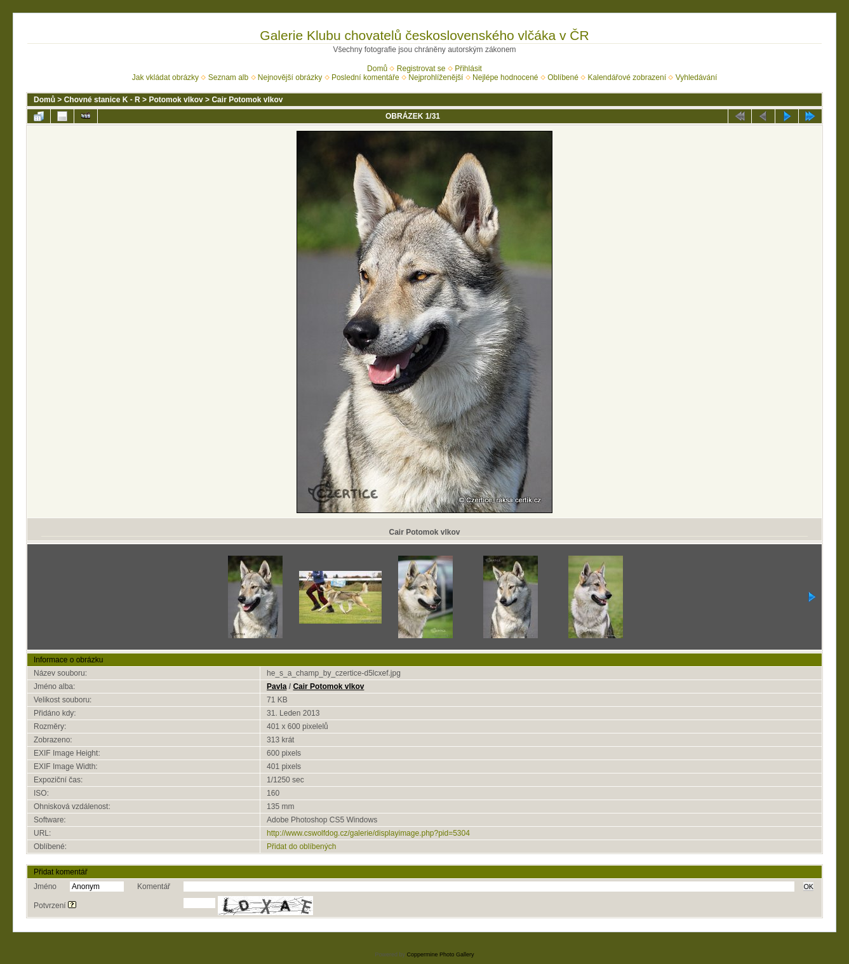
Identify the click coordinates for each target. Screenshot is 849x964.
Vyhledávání (697, 77)
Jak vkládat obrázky (165, 77)
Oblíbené (562, 77)
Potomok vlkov (176, 99)
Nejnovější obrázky (290, 77)
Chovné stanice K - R (102, 99)
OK (808, 886)
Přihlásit (468, 68)
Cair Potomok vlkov (247, 99)
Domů (377, 68)
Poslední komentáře (365, 77)
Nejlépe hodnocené (505, 77)
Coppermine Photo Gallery (440, 954)
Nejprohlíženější (435, 77)
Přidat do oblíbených (301, 846)
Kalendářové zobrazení (627, 77)
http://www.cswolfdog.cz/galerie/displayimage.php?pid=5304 (368, 833)
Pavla (276, 686)
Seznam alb (228, 77)
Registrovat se (421, 68)
